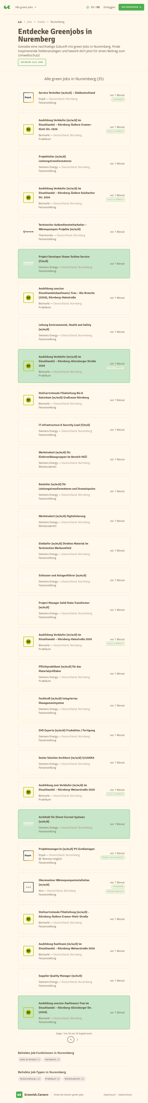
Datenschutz (125, 1094)
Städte (41, 22)
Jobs (29, 22)
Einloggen (109, 7)
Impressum (110, 1094)
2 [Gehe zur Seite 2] (77, 1039)
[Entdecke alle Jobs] (32, 62)
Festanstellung (30, 1078)
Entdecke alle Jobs (32, 62)
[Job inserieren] (131, 7)
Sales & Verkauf (30, 1059)
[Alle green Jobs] (26, 7)
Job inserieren (131, 7)
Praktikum (52, 1078)
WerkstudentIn (74, 1078)
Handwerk (52, 1059)
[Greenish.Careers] (7, 7)
